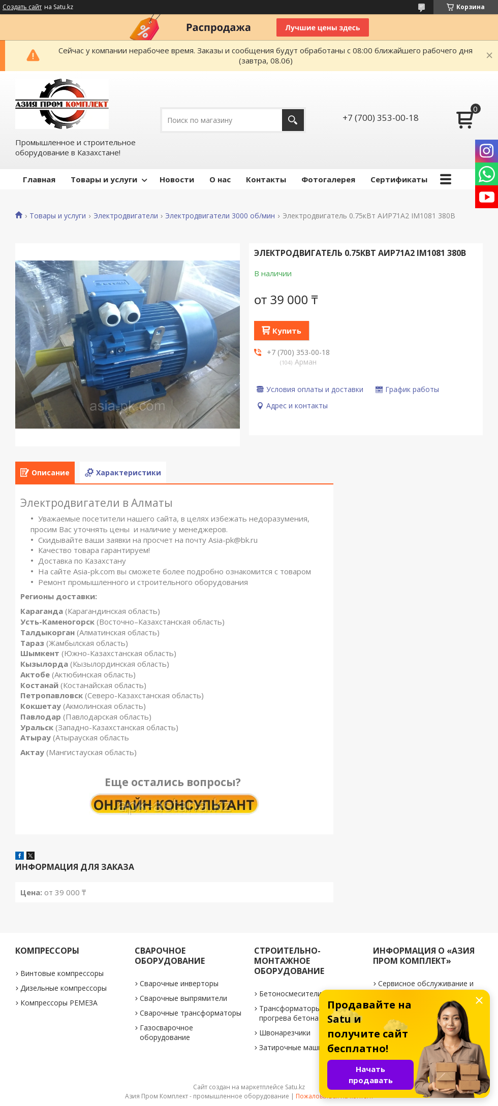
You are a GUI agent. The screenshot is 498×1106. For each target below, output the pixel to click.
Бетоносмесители (290, 993)
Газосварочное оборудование (166, 1032)
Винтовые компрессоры (62, 973)
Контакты (266, 179)
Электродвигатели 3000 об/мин (220, 215)
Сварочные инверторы (179, 983)
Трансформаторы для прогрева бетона (297, 1013)
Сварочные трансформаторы (190, 1013)
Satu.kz (295, 1087)
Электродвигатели (126, 215)
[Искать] (293, 120)
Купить (286, 331)
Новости (177, 179)
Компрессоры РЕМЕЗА (59, 1002)
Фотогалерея (328, 179)
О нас (220, 179)
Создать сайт (22, 7)
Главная (39, 179)
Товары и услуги (104, 179)
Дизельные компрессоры (63, 988)
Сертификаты (398, 179)
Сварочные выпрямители (183, 998)
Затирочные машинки (296, 1047)
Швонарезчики (284, 1032)
